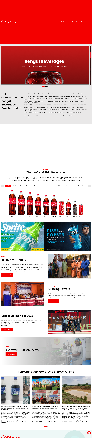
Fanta (47, 185)
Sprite (78, 185)
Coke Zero (60, 185)
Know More (27, 119)
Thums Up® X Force (38, 185)
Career (77, 21)
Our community (7, 275)
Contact (88, 21)
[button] (43, 86)
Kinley (72, 185)
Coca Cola (7, 185)
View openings (11, 354)
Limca (67, 185)
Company (56, 21)
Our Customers (7, 329)
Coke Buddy (71, 21)
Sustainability (53, 301)
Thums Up (28, 185)
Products (63, 21)
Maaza (22, 185)
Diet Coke (15, 185)
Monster (53, 185)
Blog (82, 21)
